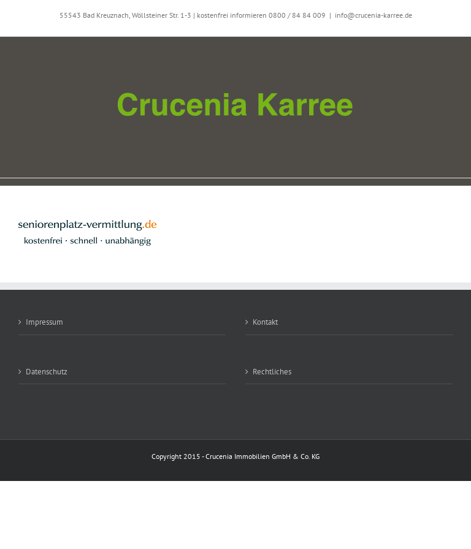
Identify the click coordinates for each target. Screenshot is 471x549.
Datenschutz (46, 371)
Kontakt (265, 322)
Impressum (44, 322)
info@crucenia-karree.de (373, 15)
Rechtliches (272, 371)
